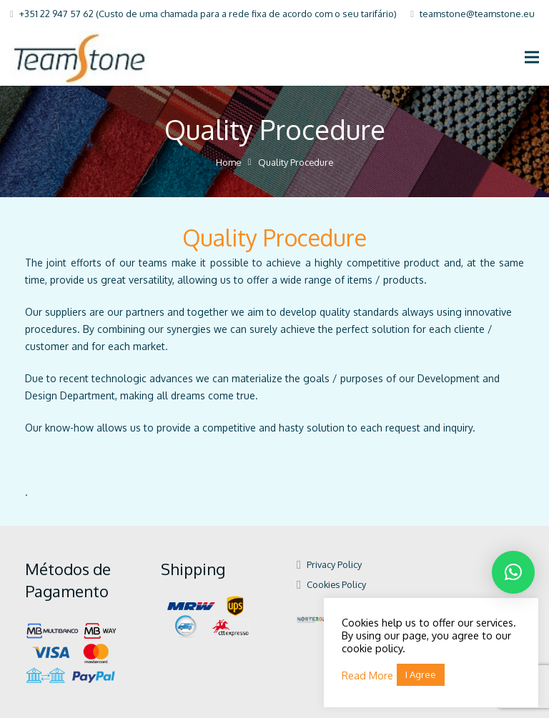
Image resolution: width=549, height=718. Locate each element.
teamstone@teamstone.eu (477, 13)
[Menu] (532, 57)
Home (228, 162)
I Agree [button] (420, 674)
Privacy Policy (334, 564)
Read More (367, 675)
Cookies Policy (336, 584)
